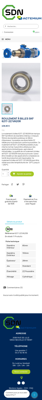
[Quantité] (4, 173)
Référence (9, 233)
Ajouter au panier (22, 173)
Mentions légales (15, 388)
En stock (9, 236)
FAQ (31, 388)
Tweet (17, 184)
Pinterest (23, 184)
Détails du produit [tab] (14, 222)
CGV (26, 388)
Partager (12, 184)
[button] (21, 372)
